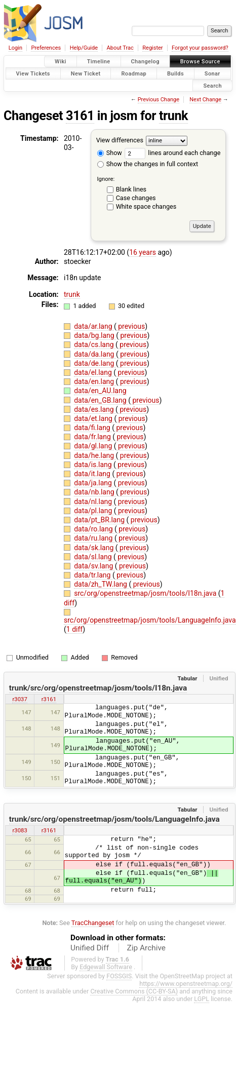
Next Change (205, 99)
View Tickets (33, 73)
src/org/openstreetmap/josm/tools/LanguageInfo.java (150, 620)
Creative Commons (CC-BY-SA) (134, 991)
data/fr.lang (93, 437)
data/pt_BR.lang (100, 520)
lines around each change (172, 153)
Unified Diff (89, 947)
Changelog (145, 61)
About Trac (120, 48)
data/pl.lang (94, 511)
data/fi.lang (93, 428)
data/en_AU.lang (100, 391)
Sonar (212, 73)
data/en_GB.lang (101, 400)
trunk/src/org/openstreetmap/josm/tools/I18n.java (98, 688)
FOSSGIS (119, 976)
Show (109, 153)
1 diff (74, 629)
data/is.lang (93, 465)
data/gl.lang (94, 446)
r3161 (49, 699)
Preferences (46, 48)
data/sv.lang (94, 566)
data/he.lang (94, 455)
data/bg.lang (95, 335)
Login (15, 48)
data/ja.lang (93, 483)
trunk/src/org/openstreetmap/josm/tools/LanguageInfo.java (114, 819)
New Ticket (86, 73)
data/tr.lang (93, 575)
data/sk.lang (94, 548)
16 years (142, 252)
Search (212, 85)
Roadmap (133, 73)
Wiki (60, 61)
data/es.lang (94, 409)
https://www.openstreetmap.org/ (185, 983)
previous (130, 326)
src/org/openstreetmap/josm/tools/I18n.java (146, 593)
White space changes (146, 206)
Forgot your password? (200, 48)
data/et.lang (94, 418)
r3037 (19, 699)
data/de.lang (95, 363)
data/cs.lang (94, 344)
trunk (173, 115)
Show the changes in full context (147, 164)
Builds (175, 73)
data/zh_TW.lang (101, 584)
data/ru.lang (94, 538)
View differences (119, 140)
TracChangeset (92, 923)
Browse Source (200, 61)
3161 (80, 115)
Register (152, 48)
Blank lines (131, 189)
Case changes (136, 198)
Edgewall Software (106, 967)
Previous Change (158, 99)
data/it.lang (93, 474)
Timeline (98, 61)
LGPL (201, 999)
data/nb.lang (95, 492)
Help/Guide (84, 48)
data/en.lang (94, 381)
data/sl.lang (93, 557)
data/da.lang (95, 354)
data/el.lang (93, 372)
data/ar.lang (94, 326)
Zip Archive (146, 947)
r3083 (19, 830)
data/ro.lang (94, 529)
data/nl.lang (93, 501)
